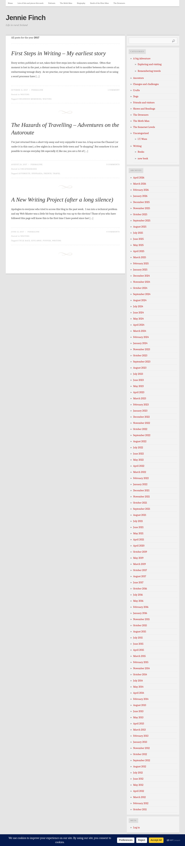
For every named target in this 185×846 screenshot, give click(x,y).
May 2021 (138, 533)
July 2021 (138, 521)
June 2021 (138, 527)
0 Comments (113, 164)
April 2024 (138, 324)
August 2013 (139, 705)
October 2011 (140, 809)
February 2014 (141, 699)
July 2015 (138, 637)
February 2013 (140, 735)
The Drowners (119, 3)
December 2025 (141, 202)
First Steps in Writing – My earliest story (58, 53)
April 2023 (138, 392)
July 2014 (138, 680)
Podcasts (51, 3)
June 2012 (138, 778)
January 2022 (140, 484)
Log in (136, 827)
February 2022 (141, 478)
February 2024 (141, 337)
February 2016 (140, 607)
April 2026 (138, 177)
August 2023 (139, 367)
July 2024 (138, 306)
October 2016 (140, 588)
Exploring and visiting (150, 64)
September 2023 (141, 361)
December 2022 (141, 416)
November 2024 (141, 281)
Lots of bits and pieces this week (30, 3)
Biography (81, 3)
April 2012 (138, 791)
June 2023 (138, 380)
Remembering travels (149, 71)
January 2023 (140, 410)
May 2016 (138, 600)
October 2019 (140, 551)
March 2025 (139, 257)
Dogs (135, 96)
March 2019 (139, 564)
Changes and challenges (146, 84)
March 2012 (139, 797)
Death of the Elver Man (99, 3)
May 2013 (138, 717)
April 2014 (138, 692)
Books (141, 151)
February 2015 (141, 662)
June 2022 (138, 453)
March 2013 (139, 729)
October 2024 (140, 288)
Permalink (37, 90)
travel (56, 173)
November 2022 (141, 423)
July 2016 (138, 594)
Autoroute (24, 173)
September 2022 (141, 435)
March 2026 (139, 183)
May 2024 (138, 318)
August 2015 (139, 631)
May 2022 (138, 459)
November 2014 (141, 668)
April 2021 (138, 539)
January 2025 (140, 269)
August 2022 (139, 441)
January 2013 (140, 742)
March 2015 (139, 656)
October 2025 (140, 214)
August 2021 (139, 515)
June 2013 (138, 711)
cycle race (24, 240)
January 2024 (140, 343)
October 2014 (140, 674)
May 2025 (138, 245)
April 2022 (138, 465)
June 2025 (138, 239)
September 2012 (141, 760)
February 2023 (141, 404)
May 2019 (138, 557)
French (48, 173)
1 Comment (114, 90)
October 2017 (140, 570)
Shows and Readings (144, 108)
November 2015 (141, 619)
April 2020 (138, 545)
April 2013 (138, 723)
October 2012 (140, 754)
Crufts (136, 90)
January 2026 (140, 196)
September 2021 (141, 508)
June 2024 (138, 312)
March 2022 (139, 472)
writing (47, 99)
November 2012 (141, 748)
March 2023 (139, 398)
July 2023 (138, 373)
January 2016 (140, 613)
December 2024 (141, 275)
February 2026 (141, 189)
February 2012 (140, 803)
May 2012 (138, 784)
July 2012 (138, 772)
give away (36, 240)
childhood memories (30, 99)
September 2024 (141, 294)
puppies (47, 240)
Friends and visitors (143, 102)
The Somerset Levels (144, 127)
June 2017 (138, 582)
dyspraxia (37, 173)
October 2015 (140, 625)
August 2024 (140, 300)
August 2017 (139, 576)
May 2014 (138, 686)
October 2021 (140, 502)
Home (10, 3)
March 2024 (139, 331)
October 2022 (140, 429)
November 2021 (141, 496)
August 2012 (139, 766)
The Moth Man (66, 3)
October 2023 (140, 355)
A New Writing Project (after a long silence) (62, 199)
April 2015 (138, 650)
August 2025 (139, 226)
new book (143, 158)
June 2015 (138, 643)
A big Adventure (141, 58)
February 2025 (141, 263)
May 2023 (138, 386)
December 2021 (141, 490)
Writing (24, 94)
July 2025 (138, 232)
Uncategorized (28, 169)
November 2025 (141, 208)
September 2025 (141, 220)
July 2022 (138, 447)
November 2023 (141, 349)
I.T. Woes (142, 139)
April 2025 (138, 251)
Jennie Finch (26, 17)
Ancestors (138, 78)
